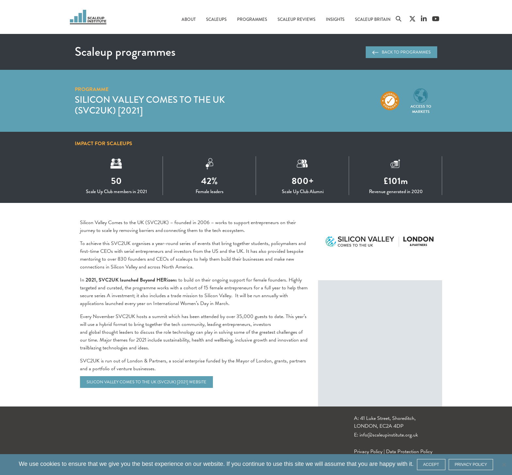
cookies (50, 464)
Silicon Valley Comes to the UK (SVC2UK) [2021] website (146, 382)
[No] (504, 464)
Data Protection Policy (409, 451)
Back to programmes (401, 52)
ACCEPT (431, 464)
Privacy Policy (368, 451)
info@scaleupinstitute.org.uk (389, 435)
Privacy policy (471, 464)
